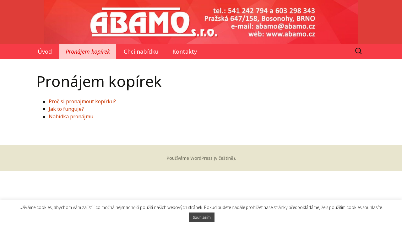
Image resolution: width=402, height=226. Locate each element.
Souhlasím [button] (202, 217)
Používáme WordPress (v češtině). (201, 158)
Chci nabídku (141, 51)
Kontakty (184, 51)
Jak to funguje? (66, 108)
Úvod (45, 51)
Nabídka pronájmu (71, 116)
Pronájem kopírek (88, 51)
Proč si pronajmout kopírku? (82, 101)
